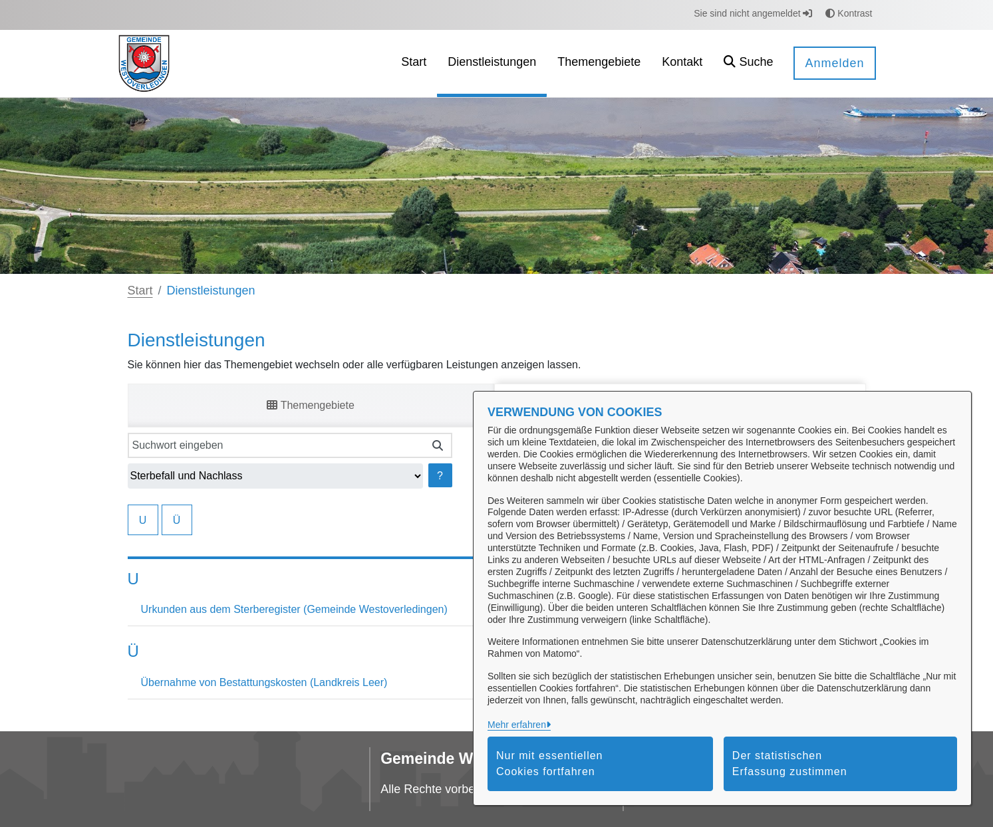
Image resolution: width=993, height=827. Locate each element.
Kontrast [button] (848, 13)
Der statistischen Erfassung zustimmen (789, 763)
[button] (748, 63)
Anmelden (834, 63)
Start (140, 290)
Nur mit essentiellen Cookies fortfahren (549, 763)
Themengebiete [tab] (310, 405)
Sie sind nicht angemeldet (753, 13)
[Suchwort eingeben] (276, 445)
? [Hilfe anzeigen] (440, 475)
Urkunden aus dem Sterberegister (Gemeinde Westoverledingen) (294, 609)
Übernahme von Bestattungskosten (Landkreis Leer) (264, 682)
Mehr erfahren (517, 724)
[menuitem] (413, 63)
